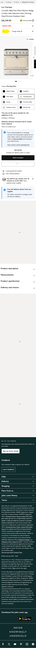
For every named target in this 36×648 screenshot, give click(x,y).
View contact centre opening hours (18, 145)
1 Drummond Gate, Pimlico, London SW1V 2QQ (19, 516)
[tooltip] (32, 20)
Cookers (16, 2)
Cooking (8, 2)
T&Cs (13, 568)
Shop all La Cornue (28, 2)
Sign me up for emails (10, 451)
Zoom (30, 39)
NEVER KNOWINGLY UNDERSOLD (18, 631)
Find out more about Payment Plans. (12, 552)
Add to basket (18, 158)
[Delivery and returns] (18, 288)
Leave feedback (8, 469)
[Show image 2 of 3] (33, 57)
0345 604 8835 (17, 139)
